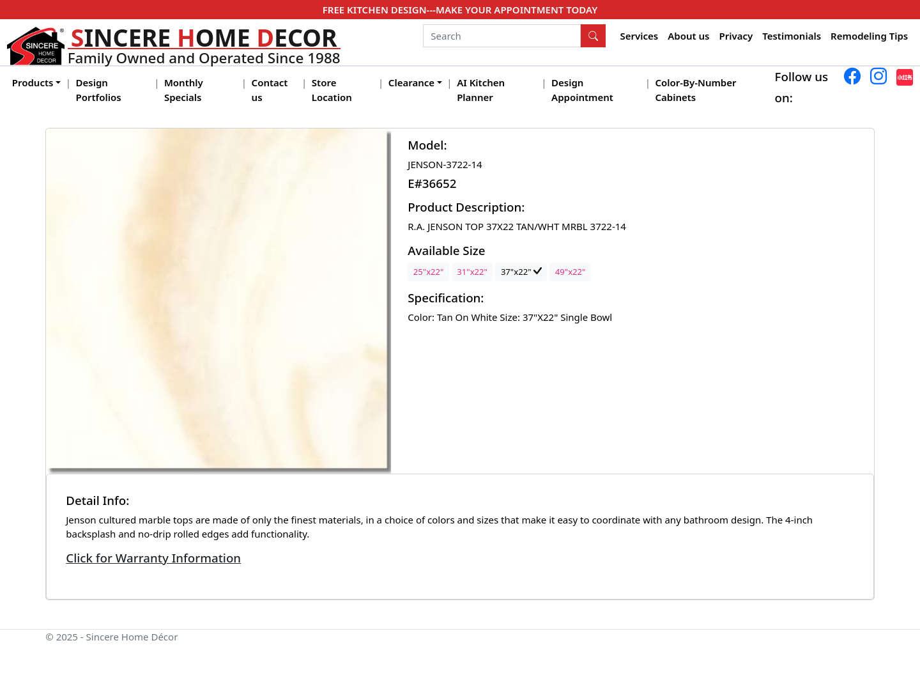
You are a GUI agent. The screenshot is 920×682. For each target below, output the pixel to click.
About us (688, 35)
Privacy (736, 35)
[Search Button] (593, 35)
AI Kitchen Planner (481, 90)
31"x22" (472, 271)
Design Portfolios (98, 90)
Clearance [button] (411, 82)
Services (639, 35)
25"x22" (428, 271)
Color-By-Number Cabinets (695, 90)
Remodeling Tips (869, 35)
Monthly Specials (183, 90)
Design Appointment (582, 90)
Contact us (270, 90)
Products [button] (33, 82)
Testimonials (791, 35)
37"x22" (521, 271)
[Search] (502, 35)
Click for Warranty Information (153, 558)
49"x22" (570, 271)
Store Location (332, 90)
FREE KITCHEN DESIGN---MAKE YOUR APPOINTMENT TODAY (460, 9)
